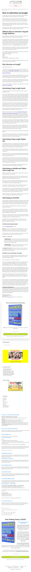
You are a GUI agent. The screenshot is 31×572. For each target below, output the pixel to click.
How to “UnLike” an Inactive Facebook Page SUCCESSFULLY (9, 512)
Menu (16, 5)
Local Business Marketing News (5, 508)
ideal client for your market (14, 70)
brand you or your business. (7, 85)
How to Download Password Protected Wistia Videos (8, 513)
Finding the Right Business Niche (7, 368)
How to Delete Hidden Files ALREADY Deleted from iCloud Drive (9, 509)
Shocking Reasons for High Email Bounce (8, 373)
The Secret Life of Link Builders (7, 375)
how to (12, 295)
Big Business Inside (15, 2)
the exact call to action (6, 72)
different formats (9, 226)
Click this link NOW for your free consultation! (7, 450)
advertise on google (8, 295)
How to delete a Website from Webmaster (7, 514)
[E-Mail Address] (15, 331)
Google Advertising (7, 294)
